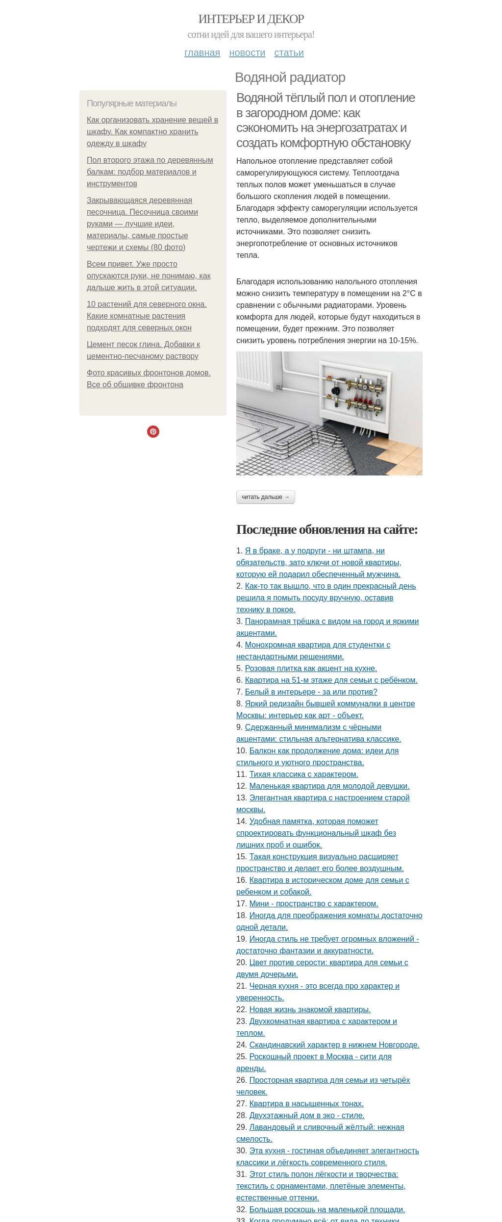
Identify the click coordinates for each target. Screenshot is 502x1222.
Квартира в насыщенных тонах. (307, 1103)
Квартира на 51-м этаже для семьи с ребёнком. (331, 680)
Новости (247, 52)
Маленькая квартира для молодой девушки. (330, 786)
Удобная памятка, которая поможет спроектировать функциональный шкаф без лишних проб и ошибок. (316, 833)
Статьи (288, 52)
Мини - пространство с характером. (314, 903)
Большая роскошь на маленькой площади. (327, 1209)
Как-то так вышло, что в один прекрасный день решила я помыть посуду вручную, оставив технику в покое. (326, 598)
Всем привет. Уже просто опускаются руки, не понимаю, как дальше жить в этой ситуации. (149, 276)
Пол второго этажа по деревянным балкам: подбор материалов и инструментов (150, 172)
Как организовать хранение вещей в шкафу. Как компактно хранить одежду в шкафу (152, 132)
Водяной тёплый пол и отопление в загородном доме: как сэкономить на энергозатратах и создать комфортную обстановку (325, 120)
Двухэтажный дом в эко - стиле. (307, 1115)
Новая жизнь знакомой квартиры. (310, 1009)
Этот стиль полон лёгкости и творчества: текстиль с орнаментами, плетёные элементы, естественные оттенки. (321, 1186)
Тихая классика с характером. (304, 774)
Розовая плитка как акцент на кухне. (311, 668)
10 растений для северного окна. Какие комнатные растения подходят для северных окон (147, 316)
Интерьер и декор (251, 19)
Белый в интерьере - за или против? (311, 692)
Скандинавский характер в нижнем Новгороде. (335, 1045)
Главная (202, 52)
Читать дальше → (266, 497)
